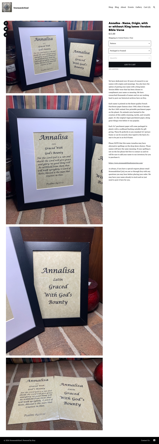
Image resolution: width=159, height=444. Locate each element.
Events (131, 7)
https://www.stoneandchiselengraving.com (125, 163)
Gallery (139, 7)
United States (123, 38)
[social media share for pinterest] (6, 35)
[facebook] (154, 440)
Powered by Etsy (29, 440)
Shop (111, 7)
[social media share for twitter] (6, 29)
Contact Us (145, 440)
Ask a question (113, 69)
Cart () (147, 7)
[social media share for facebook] (6, 23)
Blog (117, 7)
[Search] (154, 7)
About (123, 7)
